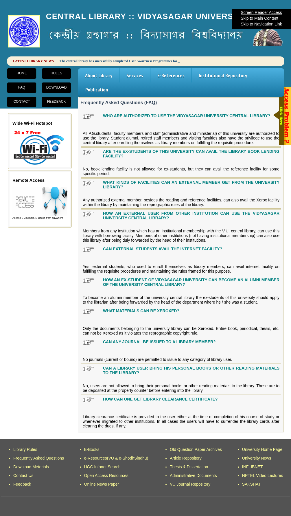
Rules (56, 73)
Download (56, 87)
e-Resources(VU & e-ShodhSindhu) (116, 458)
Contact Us (23, 475)
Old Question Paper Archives (196, 449)
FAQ (21, 87)
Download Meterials (31, 466)
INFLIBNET (252, 466)
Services (134, 75)
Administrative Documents (193, 475)
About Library (98, 75)
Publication (96, 89)
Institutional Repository (223, 75)
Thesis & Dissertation (189, 466)
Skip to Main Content (259, 18)
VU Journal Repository (190, 484)
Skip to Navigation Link (261, 24)
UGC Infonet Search (102, 466)
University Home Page (262, 449)
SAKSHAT (251, 484)
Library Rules (25, 449)
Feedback (56, 102)
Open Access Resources (106, 475)
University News (256, 458)
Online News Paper (101, 484)
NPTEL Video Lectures (262, 475)
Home (21, 73)
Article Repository (186, 458)
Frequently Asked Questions (38, 458)
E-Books (92, 449)
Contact (21, 102)
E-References (171, 75)
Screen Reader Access (261, 12)
